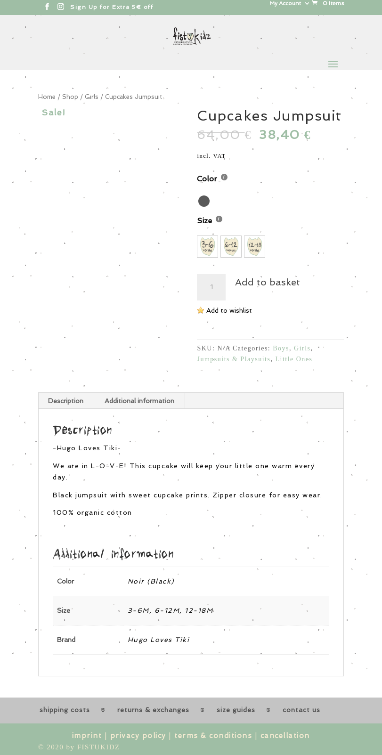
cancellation (285, 735)
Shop (70, 96)
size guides (236, 710)
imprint (87, 735)
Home (47, 96)
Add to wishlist (229, 310)
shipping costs (65, 710)
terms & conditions (213, 735)
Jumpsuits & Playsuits (233, 359)
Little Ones (293, 359)
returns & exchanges (153, 710)
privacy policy (138, 735)
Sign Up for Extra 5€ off (111, 7)
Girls (91, 96)
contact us (301, 710)
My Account (285, 3)
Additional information (139, 401)
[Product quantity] (211, 287)
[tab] (66, 401)
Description (65, 401)
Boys (281, 348)
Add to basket (267, 282)
